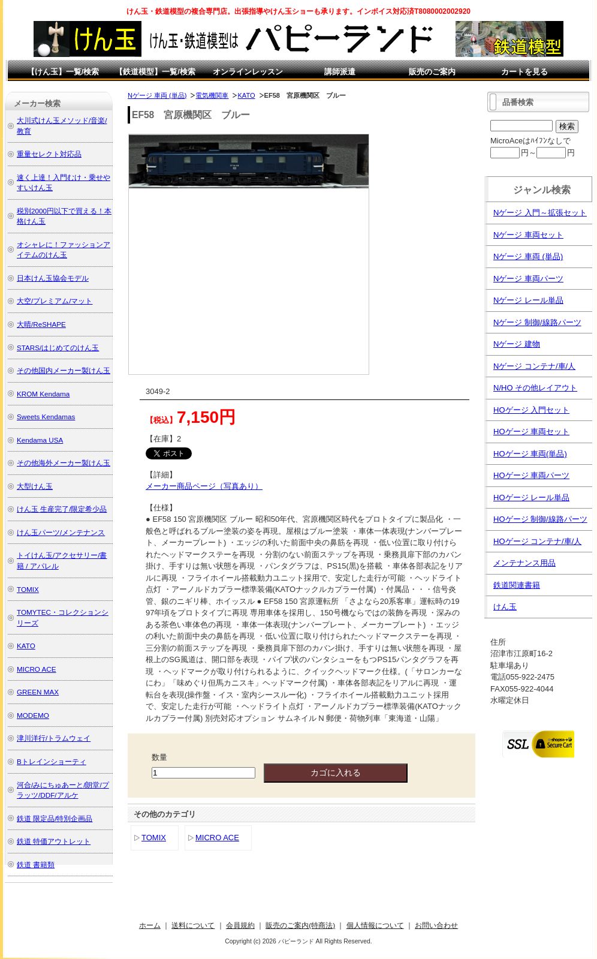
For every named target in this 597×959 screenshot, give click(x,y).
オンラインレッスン (248, 71)
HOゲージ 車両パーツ (531, 475)
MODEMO (33, 715)
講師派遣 (339, 71)
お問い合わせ (436, 925)
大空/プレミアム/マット (55, 301)
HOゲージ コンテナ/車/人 (537, 541)
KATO (246, 95)
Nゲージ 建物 (516, 343)
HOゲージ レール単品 (531, 497)
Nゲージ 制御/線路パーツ (537, 322)
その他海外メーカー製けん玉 (63, 463)
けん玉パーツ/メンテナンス (61, 532)
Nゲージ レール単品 (528, 300)
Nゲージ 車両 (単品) (157, 95)
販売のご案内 (432, 71)
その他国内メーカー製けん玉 (63, 370)
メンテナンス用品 (524, 562)
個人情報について (375, 925)
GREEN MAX (38, 692)
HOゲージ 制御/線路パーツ (540, 519)
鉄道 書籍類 (36, 864)
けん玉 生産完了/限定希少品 (62, 509)
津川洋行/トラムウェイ (54, 738)
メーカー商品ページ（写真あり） (204, 486)
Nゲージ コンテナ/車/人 (534, 366)
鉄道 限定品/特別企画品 (55, 818)
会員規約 (240, 925)
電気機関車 (211, 95)
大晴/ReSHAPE (41, 324)
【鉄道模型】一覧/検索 (155, 71)
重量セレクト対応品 (49, 154)
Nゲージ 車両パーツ (528, 278)
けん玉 (505, 606)
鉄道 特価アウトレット (54, 841)
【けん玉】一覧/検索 (63, 71)
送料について (193, 925)
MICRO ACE (217, 837)
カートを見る (524, 71)
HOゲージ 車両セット (531, 431)
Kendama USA (40, 440)
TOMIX (153, 837)
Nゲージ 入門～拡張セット (540, 212)
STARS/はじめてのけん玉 (58, 347)
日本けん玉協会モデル (53, 278)
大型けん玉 (35, 486)
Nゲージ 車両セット (528, 234)
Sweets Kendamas (46, 416)
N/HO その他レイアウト (535, 387)
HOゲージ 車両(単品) (530, 453)
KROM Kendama (43, 394)
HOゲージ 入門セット (531, 409)
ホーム (150, 925)
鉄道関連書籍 (516, 585)
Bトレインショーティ (51, 761)
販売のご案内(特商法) (300, 925)
